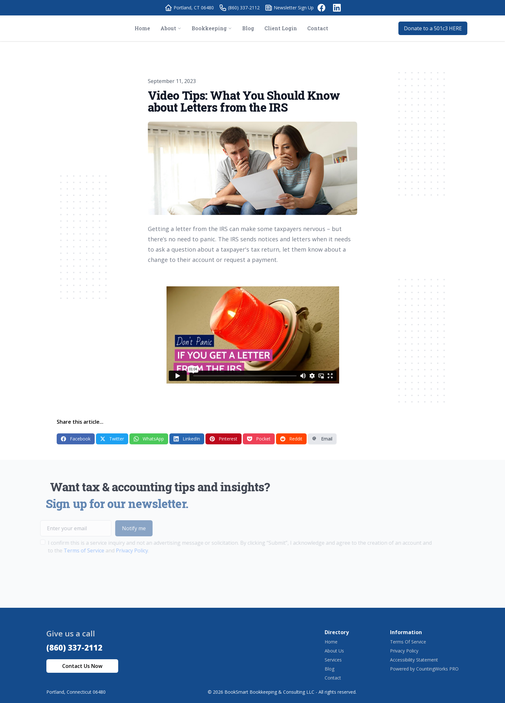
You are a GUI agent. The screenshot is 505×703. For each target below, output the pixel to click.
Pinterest (223, 439)
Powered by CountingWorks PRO (424, 669)
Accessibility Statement (414, 660)
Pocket (259, 439)
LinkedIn (187, 439)
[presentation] (77, 574)
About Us (334, 651)
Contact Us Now (82, 666)
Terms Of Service (408, 642)
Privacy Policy (120, 550)
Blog (329, 669)
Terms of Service (72, 550)
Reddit (291, 439)
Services (333, 660)
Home (331, 642)
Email (322, 439)
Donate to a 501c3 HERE (433, 28)
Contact (333, 678)
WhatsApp (149, 439)
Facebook (76, 439)
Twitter (112, 439)
